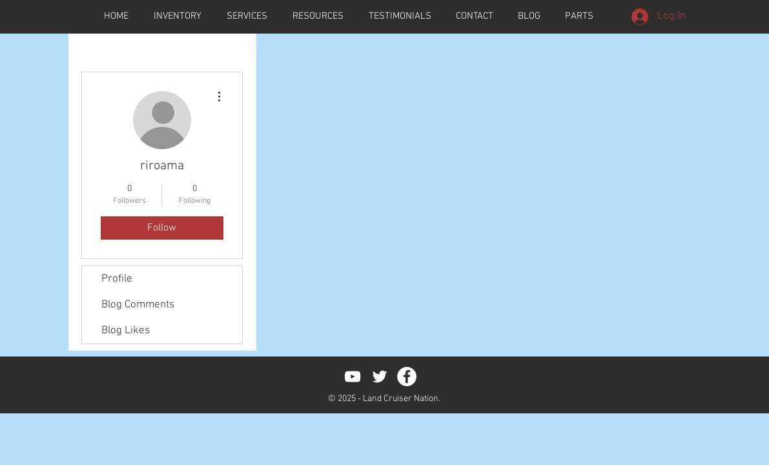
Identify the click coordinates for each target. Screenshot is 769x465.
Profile (116, 279)
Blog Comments (137, 304)
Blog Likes (125, 330)
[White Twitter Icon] (379, 376)
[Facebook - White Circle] (406, 376)
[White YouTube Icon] (352, 376)
